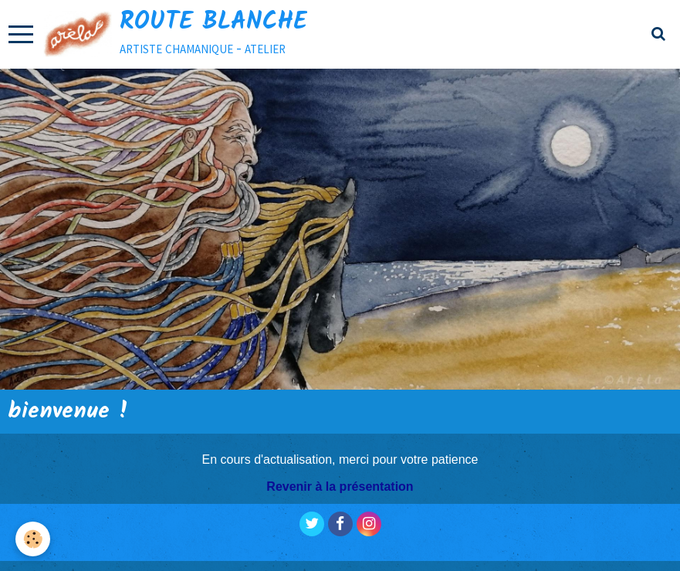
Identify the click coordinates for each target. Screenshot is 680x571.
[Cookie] (32, 539)
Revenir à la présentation (339, 486)
